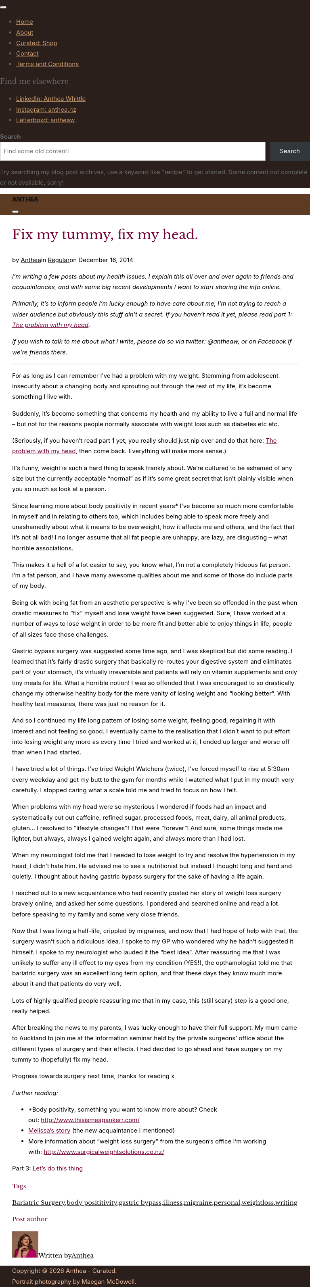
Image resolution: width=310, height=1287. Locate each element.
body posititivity (92, 1202)
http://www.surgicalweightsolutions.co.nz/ (104, 1152)
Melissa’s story (49, 1130)
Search (10, 136)
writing (286, 1202)
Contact (27, 53)
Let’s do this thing (58, 1168)
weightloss (258, 1202)
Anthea (25, 199)
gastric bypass (140, 1202)
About (24, 32)
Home (24, 21)
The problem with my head (50, 325)
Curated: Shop (36, 43)
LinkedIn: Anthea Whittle (51, 98)
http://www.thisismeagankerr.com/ (90, 1120)
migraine (198, 1202)
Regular (59, 260)
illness (172, 1202)
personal (227, 1202)
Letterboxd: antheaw (45, 120)
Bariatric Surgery (38, 1202)
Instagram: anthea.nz (46, 109)
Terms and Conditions (47, 64)
